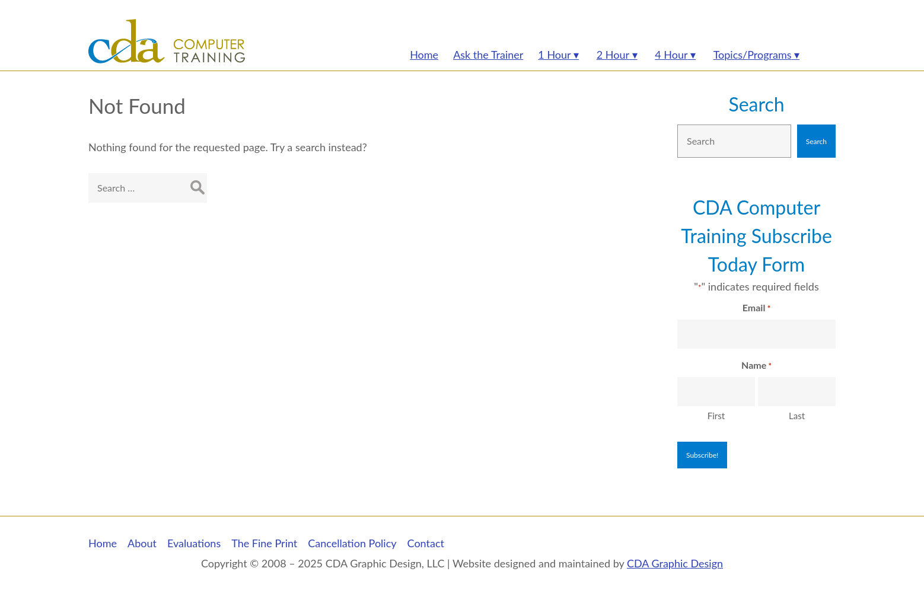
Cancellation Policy (352, 543)
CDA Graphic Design (675, 563)
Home (102, 543)
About (142, 543)
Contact (425, 543)
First (716, 415)
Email (756, 308)
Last (797, 415)
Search (756, 104)
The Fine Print (264, 543)
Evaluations (194, 543)
